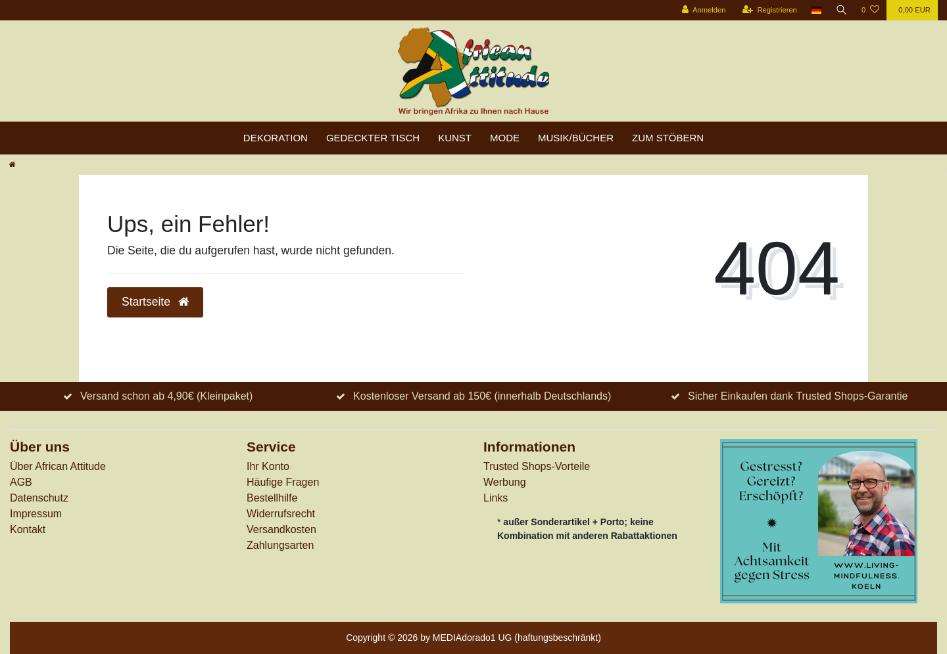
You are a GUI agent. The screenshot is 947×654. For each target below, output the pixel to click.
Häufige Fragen (283, 482)
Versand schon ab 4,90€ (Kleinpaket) (166, 396)
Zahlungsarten (280, 545)
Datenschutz (39, 497)
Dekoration (275, 137)
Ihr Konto (268, 466)
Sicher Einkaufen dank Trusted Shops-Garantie (798, 396)
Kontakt (27, 529)
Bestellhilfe (272, 497)
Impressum (36, 513)
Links (495, 497)
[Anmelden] (702, 10)
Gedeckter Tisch (373, 137)
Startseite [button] (155, 301)
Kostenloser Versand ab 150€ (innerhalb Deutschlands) (482, 396)
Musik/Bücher (576, 137)
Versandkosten (281, 529)
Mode (505, 137)
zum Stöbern (668, 137)
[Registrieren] (768, 10)
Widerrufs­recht (281, 513)
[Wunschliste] (870, 10)
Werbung (504, 482)
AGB (21, 482)
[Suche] (841, 10)
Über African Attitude (58, 466)
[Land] (816, 10)
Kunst (455, 137)
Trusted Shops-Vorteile (536, 466)
